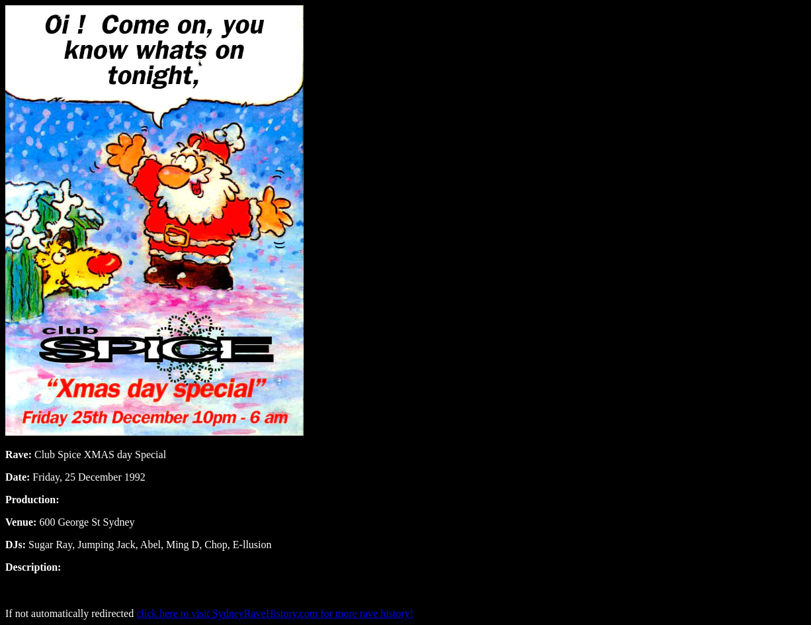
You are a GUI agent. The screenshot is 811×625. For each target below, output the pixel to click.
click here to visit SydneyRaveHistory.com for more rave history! (274, 613)
